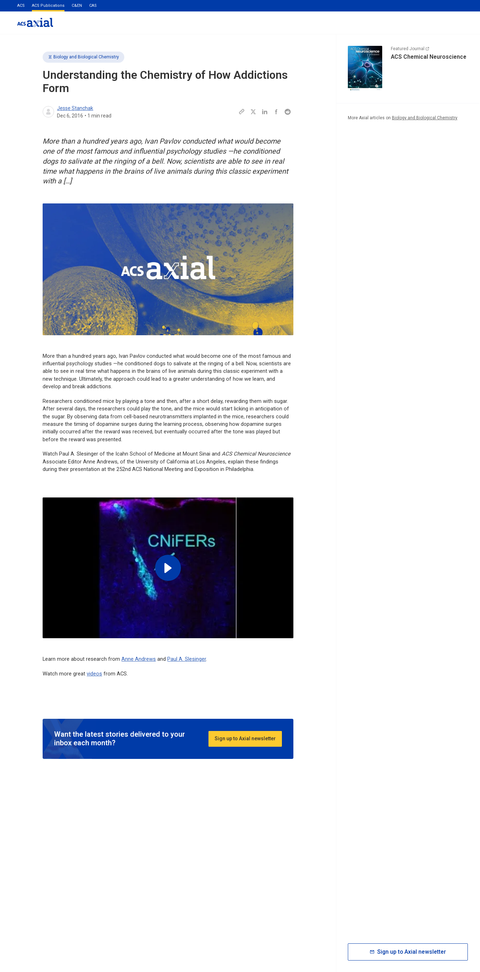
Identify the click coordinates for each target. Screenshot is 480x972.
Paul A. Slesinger (186, 659)
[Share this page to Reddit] (287, 111)
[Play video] (168, 568)
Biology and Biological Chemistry (83, 56)
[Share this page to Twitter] (253, 111)
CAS (93, 5)
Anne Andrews (138, 659)
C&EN (77, 5)
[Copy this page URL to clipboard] (242, 111)
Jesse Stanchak (75, 108)
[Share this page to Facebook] (276, 111)
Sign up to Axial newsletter (245, 738)
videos (94, 673)
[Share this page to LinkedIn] (264, 111)
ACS (21, 5)
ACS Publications (48, 5)
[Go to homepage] (35, 22)
